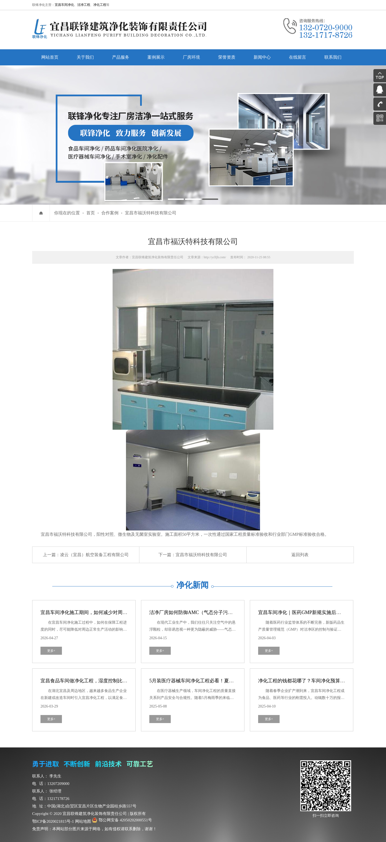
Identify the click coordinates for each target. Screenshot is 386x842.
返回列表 (300, 554)
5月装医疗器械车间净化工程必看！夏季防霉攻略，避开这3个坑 (216, 680)
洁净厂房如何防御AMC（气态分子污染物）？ (198, 612)
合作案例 (109, 213)
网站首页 (49, 57)
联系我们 (333, 57)
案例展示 (156, 57)
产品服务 (120, 57)
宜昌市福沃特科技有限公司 (150, 213)
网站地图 (83, 821)
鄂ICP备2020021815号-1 (53, 821)
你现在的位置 (67, 213)
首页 (90, 213)
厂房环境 (191, 57)
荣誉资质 (226, 57)
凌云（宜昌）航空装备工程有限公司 (94, 554)
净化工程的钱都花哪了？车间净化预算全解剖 (306, 680)
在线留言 (297, 57)
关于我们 (85, 57)
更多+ (51, 651)
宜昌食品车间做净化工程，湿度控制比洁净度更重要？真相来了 (108, 680)
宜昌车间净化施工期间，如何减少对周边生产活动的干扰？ (103, 612)
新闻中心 (262, 57)
